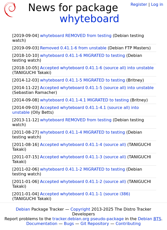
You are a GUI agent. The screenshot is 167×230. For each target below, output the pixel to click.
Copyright (80, 209)
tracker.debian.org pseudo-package (88, 218)
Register (138, 4)
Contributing (128, 223)
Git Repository (95, 223)
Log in (157, 4)
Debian (23, 209)
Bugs (69, 223)
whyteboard (89, 18)
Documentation (41, 223)
